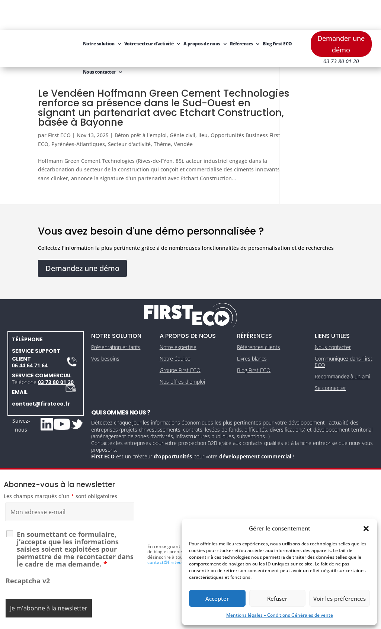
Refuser (277, 598)
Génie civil (182, 105)
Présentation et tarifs (115, 320)
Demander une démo (341, 14)
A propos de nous (201, 14)
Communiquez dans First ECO (343, 335)
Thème (198, 114)
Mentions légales (156, 621)
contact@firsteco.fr (41, 377)
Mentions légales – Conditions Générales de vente (279, 615)
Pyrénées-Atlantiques (114, 114)
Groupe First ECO (180, 343)
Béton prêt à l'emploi (141, 105)
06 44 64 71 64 (30, 338)
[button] (366, 528)
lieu (203, 105)
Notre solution (99, 14)
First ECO (59, 105)
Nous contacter (99, 42)
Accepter (217, 598)
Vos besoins (105, 331)
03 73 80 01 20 (56, 355)
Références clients (258, 320)
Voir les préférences (339, 598)
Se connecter (330, 361)
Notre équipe (175, 331)
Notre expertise (178, 320)
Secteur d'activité (165, 114)
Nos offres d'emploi (182, 354)
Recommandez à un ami (342, 349)
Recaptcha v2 (28, 553)
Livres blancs (252, 331)
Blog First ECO (277, 14)
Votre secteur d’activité (149, 14)
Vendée (219, 114)
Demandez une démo (82, 241)
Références (241, 14)
